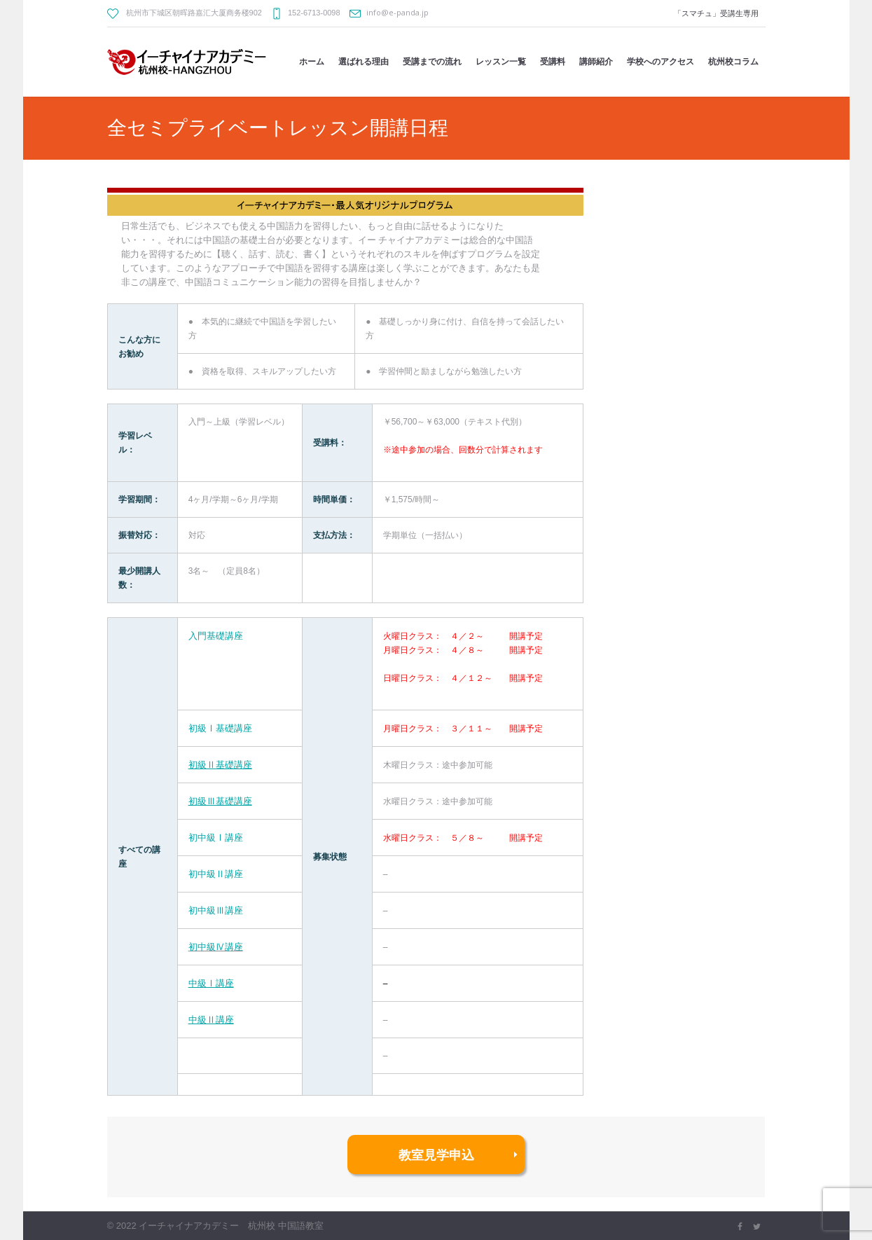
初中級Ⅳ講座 (215, 946)
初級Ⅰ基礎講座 (220, 728)
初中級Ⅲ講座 (215, 910)
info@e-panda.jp (397, 12)
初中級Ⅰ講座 (215, 837)
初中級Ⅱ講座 (215, 873)
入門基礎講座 (215, 635)
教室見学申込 (436, 1154)
